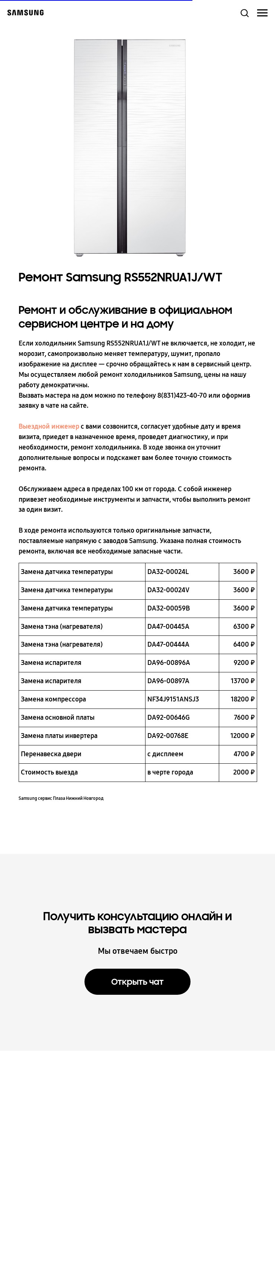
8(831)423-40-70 (182, 395)
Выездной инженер (49, 426)
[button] (244, 12)
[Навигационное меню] (262, 13)
